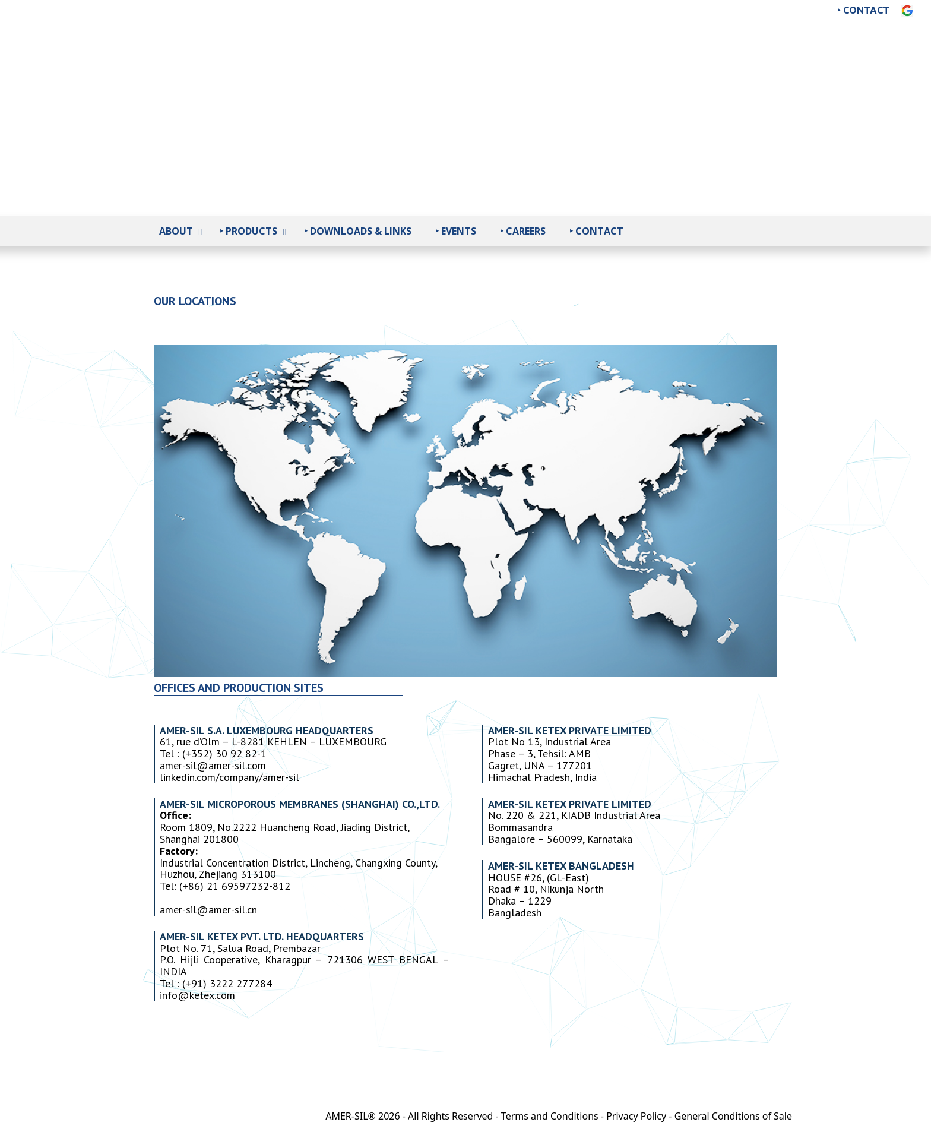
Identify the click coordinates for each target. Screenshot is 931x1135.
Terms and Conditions (549, 1116)
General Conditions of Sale (733, 1116)
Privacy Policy (636, 1116)
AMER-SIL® (350, 1116)
